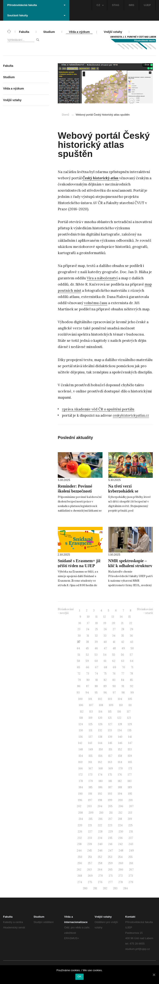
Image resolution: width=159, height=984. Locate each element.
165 (130, 762)
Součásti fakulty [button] (36, 15)
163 (110, 762)
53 (96, 654)
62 (113, 661)
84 (122, 680)
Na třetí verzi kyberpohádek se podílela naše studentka (129, 491)
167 (91, 768)
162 (100, 762)
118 (81, 718)
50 (132, 648)
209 (91, 812)
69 (114, 667)
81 (96, 680)
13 (113, 616)
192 (100, 793)
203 (89, 806)
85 (131, 680)
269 (90, 876)
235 (110, 838)
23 (78, 629)
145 (110, 743)
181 (110, 781)
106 (81, 705)
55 (113, 654)
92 (131, 686)
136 (81, 737)
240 (100, 844)
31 (88, 635)
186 (100, 787)
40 (105, 642)
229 (110, 831)
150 (101, 749)
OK (79, 976)
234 (100, 838)
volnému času (95, 303)
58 (78, 661)
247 (110, 850)
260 (120, 863)
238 (79, 844)
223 (110, 825)
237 (131, 838)
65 (78, 667)
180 (101, 781)
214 (81, 819)
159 (130, 756)
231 (131, 831)
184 (81, 787)
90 (114, 686)
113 (91, 711)
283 (115, 888)
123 (129, 718)
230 (121, 831)
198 (100, 800)
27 (114, 629)
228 (100, 831)
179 (91, 781)
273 (131, 876)
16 (79, 623)
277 (110, 882)
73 (87, 673)
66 (87, 667)
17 (88, 623)
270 (100, 876)
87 (87, 686)
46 (96, 648)
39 (96, 642)
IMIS (131, 5)
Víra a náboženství (102, 278)
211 (111, 812)
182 (120, 781)
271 (111, 876)
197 (90, 800)
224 (120, 825)
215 (91, 819)
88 (96, 686)
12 (104, 616)
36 (131, 635)
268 (79, 876)
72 (78, 673)
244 (79, 850)
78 (131, 673)
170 (121, 768)
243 (131, 844)
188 (120, 787)
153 (130, 749)
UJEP (147, 5)
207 (131, 806)
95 (96, 692)
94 (87, 692)
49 (123, 648)
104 (120, 699)
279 (131, 882)
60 (96, 661)
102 (100, 699)
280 (85, 888)
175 (110, 774)
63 (122, 661)
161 (90, 762)
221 (90, 825)
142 (80, 743)
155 (91, 756)
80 (88, 680)
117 (128, 711)
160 (80, 762)
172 (81, 774)
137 (91, 737)
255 (130, 857)
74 (96, 673)
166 (80, 768)
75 (105, 673)
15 (129, 616)
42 (122, 642)
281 (95, 888)
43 (131, 642)
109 (111, 705)
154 (81, 756)
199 (110, 800)
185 (91, 787)
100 (80, 699)
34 (113, 635)
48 (114, 648)
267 (131, 869)
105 (130, 699)
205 (110, 806)
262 (79, 869)
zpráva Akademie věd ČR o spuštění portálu (98, 409)
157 (110, 756)
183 (129, 781)
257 (90, 863)
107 (91, 705)
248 (121, 850)
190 (80, 793)
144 (100, 743)
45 (87, 648)
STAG (115, 5)
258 (100, 863)
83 (113, 680)
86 (78, 686)
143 (90, 743)
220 (80, 825)
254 (120, 857)
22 (130, 623)
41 (114, 642)
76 (114, 673)
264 (100, 869)
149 (91, 749)
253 (110, 857)
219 (130, 819)
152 (120, 749)
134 (120, 730)
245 (89, 850)
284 (125, 888)
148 (81, 749)
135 (129, 730)
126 (100, 724)
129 (130, 724)
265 (110, 869)
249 (131, 850)
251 (90, 857)
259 (110, 863)
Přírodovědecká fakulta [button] (36, 5)
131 (90, 730)
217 (110, 819)
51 (79, 654)
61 (105, 661)
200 (120, 800)
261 (131, 863)
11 (96, 616)
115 (110, 711)
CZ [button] (100, 5)
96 (105, 692)
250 (80, 857)
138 (100, 737)
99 (132, 692)
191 (90, 793)
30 (79, 635)
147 (130, 743)
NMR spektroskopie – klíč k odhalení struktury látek (130, 565)
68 (105, 667)
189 (130, 787)
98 (123, 692)
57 (131, 654)
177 (130, 774)
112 (81, 711)
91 (123, 686)
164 (120, 762)
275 (90, 882)
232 (79, 838)
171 (130, 768)
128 (120, 724)
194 (120, 793)
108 (101, 705)
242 (120, 844)
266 (120, 869)
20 (113, 623)
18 (96, 623)
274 (79, 882)
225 (130, 825)
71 (132, 667)
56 (122, 654)
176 (120, 774)
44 (78, 648)
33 (105, 635)
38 (87, 642)
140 (120, 737)
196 (80, 800)
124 (81, 724)
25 (96, 629)
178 (81, 781)
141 (130, 737)
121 (110, 718)
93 (78, 692)
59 (87, 661)
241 (110, 844)
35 (122, 635)
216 (100, 819)
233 (90, 838)
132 (100, 730)
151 (110, 749)
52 (87, 654)
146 (120, 743)
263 (89, 869)
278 (120, 882)
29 (131, 629)
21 (122, 623)
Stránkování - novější (65, 611)
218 (120, 819)
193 (110, 793)
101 (90, 699)
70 (123, 667)
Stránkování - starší (145, 611)
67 (96, 667)
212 (120, 812)
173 (90, 774)
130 (81, 730)
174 (100, 774)
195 (130, 793)
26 (105, 629)
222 (100, 825)
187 (110, 787)
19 (105, 623)
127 (110, 724)
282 (105, 888)
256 (79, 863)
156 (100, 756)
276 (100, 882)
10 (88, 616)
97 (114, 692)
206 (120, 806)
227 (90, 831)
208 (80, 812)
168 (101, 768)
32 (96, 635)
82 (105, 680)
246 (100, 850)
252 (100, 857)
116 (119, 711)
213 (130, 812)
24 (87, 629)
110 (121, 705)
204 (100, 806)
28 (122, 629)
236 (120, 838)
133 (110, 730)
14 (121, 616)
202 (79, 806)
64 (131, 661)
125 (91, 724)
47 (105, 648)
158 (120, 756)
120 (100, 718)
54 (104, 654)
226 (80, 831)
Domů (65, 114)
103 (110, 699)
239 (89, 844)
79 (79, 680)
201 (131, 800)
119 (90, 718)
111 (130, 705)
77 (122, 673)
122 (119, 718)
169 (110, 768)
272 (120, 876)
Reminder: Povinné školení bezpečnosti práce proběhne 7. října (78, 491)
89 (105, 686)
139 (110, 737)
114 (100, 711)
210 (101, 812)
